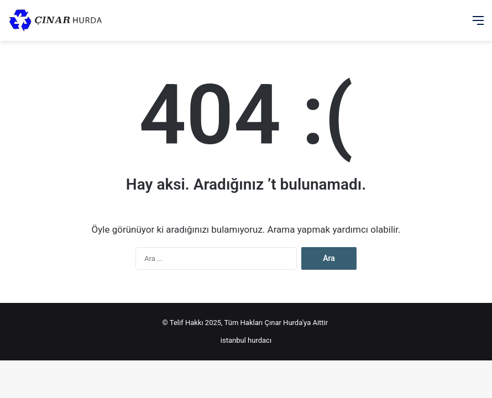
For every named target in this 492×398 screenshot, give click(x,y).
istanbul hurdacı (246, 340)
